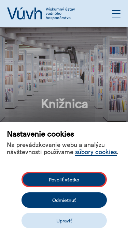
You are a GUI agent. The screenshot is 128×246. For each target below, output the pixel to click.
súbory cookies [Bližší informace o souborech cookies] (96, 151)
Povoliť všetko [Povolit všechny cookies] (64, 179)
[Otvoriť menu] (116, 14)
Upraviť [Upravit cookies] (64, 220)
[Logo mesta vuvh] (41, 13)
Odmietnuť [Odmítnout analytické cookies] (64, 200)
